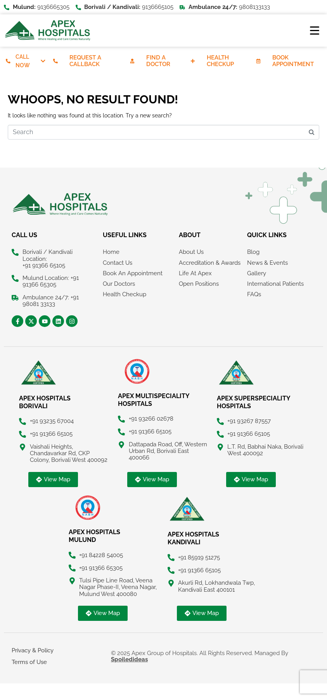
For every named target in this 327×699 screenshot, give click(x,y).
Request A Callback (86, 61)
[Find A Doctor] (132, 61)
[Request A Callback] (55, 61)
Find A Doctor (159, 61)
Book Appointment (294, 61)
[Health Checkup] (193, 61)
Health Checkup (220, 61)
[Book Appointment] (258, 61)
